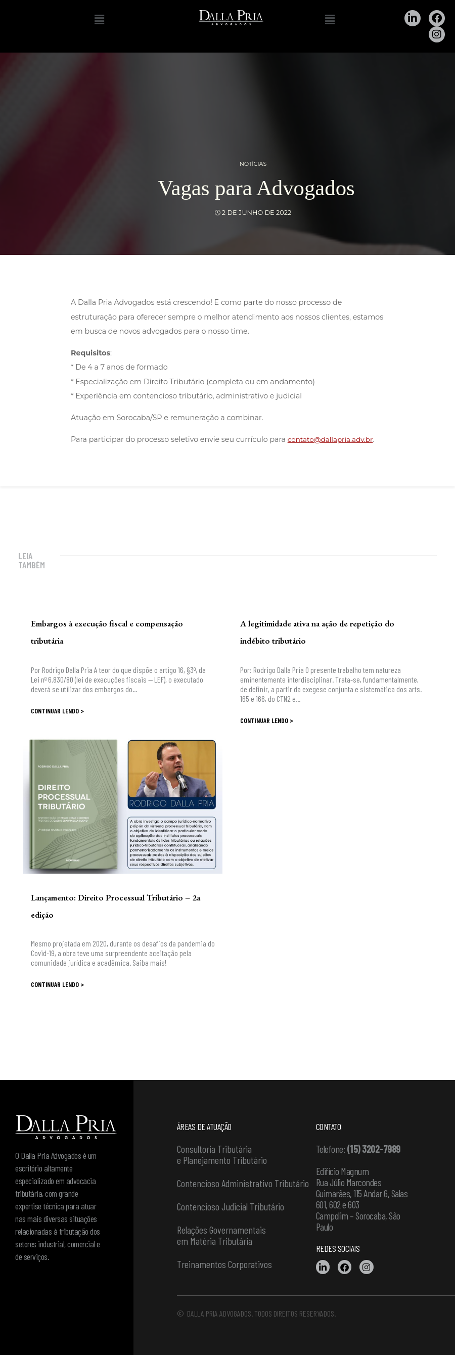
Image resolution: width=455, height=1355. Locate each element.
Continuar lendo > (57, 710)
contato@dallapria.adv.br (333, 439)
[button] (99, 19)
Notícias (252, 163)
